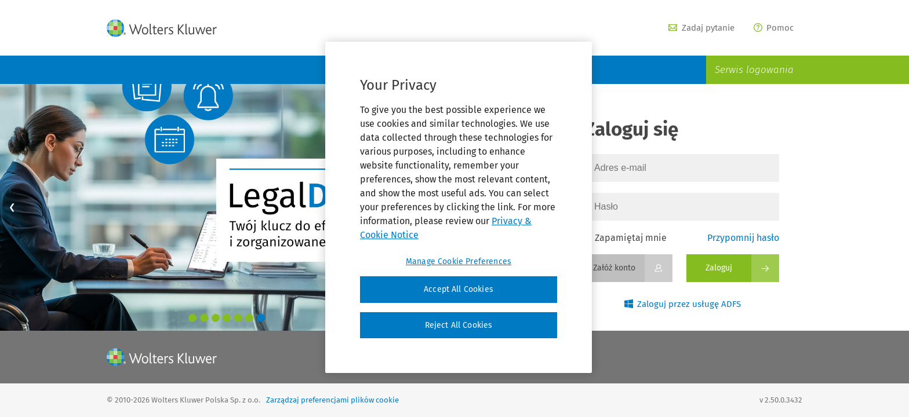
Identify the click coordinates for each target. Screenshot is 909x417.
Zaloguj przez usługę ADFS (682, 304)
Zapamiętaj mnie (625, 237)
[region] (458, 207)
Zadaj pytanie (701, 28)
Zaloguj (719, 268)
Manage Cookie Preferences (458, 261)
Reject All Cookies (459, 325)
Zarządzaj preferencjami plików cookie (332, 400)
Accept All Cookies (458, 289)
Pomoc (774, 28)
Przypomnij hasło (743, 237)
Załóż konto (614, 268)
